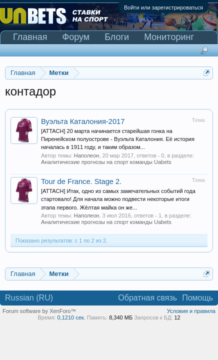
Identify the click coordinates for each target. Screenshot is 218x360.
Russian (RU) (29, 298)
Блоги (116, 37)
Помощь (197, 298)
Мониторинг (169, 37)
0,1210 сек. (71, 317)
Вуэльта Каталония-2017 (82, 122)
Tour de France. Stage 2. (81, 182)
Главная (30, 37)
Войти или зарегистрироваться (163, 7)
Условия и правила (191, 311)
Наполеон (87, 155)
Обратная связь (147, 298)
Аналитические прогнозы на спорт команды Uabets (106, 162)
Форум (76, 37)
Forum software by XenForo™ (39, 311)
